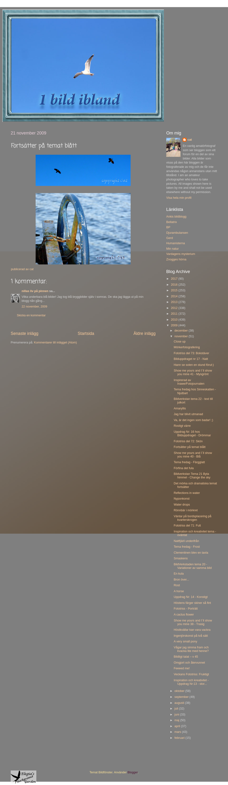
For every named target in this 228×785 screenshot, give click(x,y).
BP (168, 227)
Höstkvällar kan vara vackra (192, 629)
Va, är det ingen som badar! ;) (193, 420)
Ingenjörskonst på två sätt (191, 635)
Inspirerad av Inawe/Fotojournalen (189, 381)
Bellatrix (171, 222)
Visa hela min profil (178, 197)
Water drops (182, 504)
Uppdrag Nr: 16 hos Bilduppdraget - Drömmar (192, 433)
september (182, 697)
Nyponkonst (182, 498)
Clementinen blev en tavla (191, 552)
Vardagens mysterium (180, 254)
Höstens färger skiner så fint (192, 603)
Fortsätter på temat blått (189, 447)
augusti (180, 703)
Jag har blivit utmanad (188, 414)
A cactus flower (184, 614)
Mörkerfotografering (187, 347)
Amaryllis (180, 408)
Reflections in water (187, 493)
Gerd (169, 238)
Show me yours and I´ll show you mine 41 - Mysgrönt (193, 372)
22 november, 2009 (34, 306)
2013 (174, 302)
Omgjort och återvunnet (189, 662)
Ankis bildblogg (176, 216)
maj (177, 720)
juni (177, 714)
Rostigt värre (182, 425)
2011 (174, 313)
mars (178, 732)
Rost (177, 585)
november (182, 336)
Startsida (86, 333)
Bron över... (181, 579)
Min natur (172, 248)
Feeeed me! (182, 668)
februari (180, 738)
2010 (174, 319)
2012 (174, 308)
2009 (174, 325)
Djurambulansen (177, 232)
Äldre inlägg (144, 333)
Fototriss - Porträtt (186, 608)
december (182, 330)
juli (177, 708)
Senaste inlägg (24, 333)
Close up (179, 341)
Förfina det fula (184, 468)
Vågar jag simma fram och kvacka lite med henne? (191, 649)
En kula (179, 573)
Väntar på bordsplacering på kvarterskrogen (192, 518)
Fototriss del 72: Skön (188, 441)
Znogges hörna (176, 259)
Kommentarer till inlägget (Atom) (55, 342)
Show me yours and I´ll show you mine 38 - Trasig (193, 622)
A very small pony (185, 641)
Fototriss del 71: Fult (187, 525)
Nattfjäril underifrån (186, 541)
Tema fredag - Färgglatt (189, 462)
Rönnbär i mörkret (186, 510)
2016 (174, 284)
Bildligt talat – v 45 (186, 656)
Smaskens (181, 558)
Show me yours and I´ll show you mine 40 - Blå (193, 454)
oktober (180, 691)
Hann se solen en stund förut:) (194, 365)
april (178, 726)
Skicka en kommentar (31, 315)
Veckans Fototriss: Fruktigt (191, 674)
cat (189, 139)
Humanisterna (175, 243)
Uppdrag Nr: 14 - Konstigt (191, 597)
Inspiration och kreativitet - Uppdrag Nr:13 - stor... (191, 682)
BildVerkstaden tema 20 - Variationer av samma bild (193, 566)
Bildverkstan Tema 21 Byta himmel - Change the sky (192, 475)
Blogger (133, 772)
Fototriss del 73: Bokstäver (191, 353)
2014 (174, 296)
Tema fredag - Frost (187, 546)
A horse (179, 591)
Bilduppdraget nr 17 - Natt (191, 359)
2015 (174, 290)
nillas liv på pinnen (35, 291)
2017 (174, 278)
